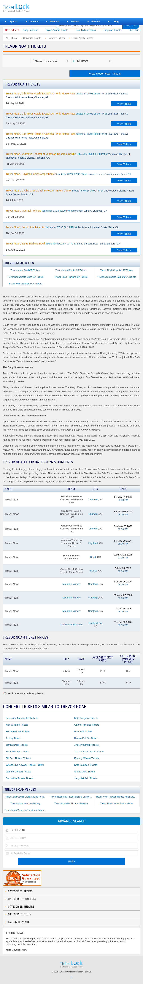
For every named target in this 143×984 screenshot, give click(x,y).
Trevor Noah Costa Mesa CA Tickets (25, 277)
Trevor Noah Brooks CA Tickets (71, 270)
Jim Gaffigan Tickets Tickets (89, 751)
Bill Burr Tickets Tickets (18, 758)
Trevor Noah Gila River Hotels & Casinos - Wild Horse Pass (72, 796)
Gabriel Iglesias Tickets (86, 724)
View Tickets (124, 103)
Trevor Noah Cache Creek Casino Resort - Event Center (26, 796)
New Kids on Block (91, 30)
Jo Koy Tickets (13, 738)
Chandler (93, 499)
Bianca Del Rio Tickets (86, 738)
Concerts (34, 21)
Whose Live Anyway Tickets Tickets (25, 765)
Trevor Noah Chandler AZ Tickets (116, 270)
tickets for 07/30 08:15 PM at (62, 227)
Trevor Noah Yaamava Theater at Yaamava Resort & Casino (26, 810)
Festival (95, 21)
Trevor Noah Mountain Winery (25, 803)
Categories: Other (19, 914)
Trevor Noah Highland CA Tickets (71, 277)
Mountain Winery (71, 584)
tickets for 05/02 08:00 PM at (67, 115)
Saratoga (93, 584)
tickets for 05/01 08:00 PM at (67, 95)
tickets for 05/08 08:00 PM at (68, 155)
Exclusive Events (19, 922)
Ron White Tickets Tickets (20, 778)
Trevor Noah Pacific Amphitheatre (71, 803)
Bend (93, 557)
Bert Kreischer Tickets (17, 731)
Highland (93, 543)
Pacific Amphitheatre (72, 624)
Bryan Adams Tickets (62, 30)
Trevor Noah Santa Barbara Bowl (116, 803)
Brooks (93, 570)
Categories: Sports (20, 891)
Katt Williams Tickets (17, 724)
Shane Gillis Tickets (84, 771)
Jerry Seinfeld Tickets (85, 778)
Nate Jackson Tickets (85, 765)
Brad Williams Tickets (17, 751)
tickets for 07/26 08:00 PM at (56, 210)
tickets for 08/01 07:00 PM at (63, 243)
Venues (75, 21)
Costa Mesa (95, 623)
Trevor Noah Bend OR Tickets (25, 270)
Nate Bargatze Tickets (86, 718)
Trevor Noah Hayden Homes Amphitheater (117, 796)
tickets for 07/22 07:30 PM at (68, 174)
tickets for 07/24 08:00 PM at (70, 192)
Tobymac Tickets (118, 30)
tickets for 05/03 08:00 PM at (67, 135)
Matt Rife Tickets (83, 731)
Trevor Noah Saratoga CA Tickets (25, 283)
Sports (13, 21)
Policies (87, 971)
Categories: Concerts (22, 899)
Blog (116, 21)
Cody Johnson (36, 30)
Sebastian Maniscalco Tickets (22, 718)
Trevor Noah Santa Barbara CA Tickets (116, 277)
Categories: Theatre (21, 906)
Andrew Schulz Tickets (86, 744)
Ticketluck (27, 8)
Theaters (54, 21)
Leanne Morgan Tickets (18, 771)
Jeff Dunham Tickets (17, 744)
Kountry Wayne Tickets (86, 758)
